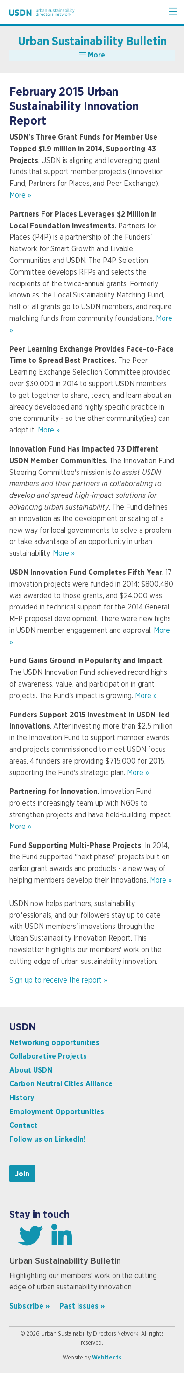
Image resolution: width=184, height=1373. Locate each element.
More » (20, 195)
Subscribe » (29, 1306)
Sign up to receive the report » (58, 980)
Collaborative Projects (48, 1056)
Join (22, 1174)
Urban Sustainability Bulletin (92, 42)
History (21, 1098)
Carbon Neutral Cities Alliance (61, 1084)
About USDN (30, 1070)
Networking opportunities (54, 1043)
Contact (23, 1125)
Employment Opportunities (56, 1112)
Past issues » (82, 1306)
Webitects (106, 1357)
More (92, 55)
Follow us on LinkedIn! (47, 1139)
